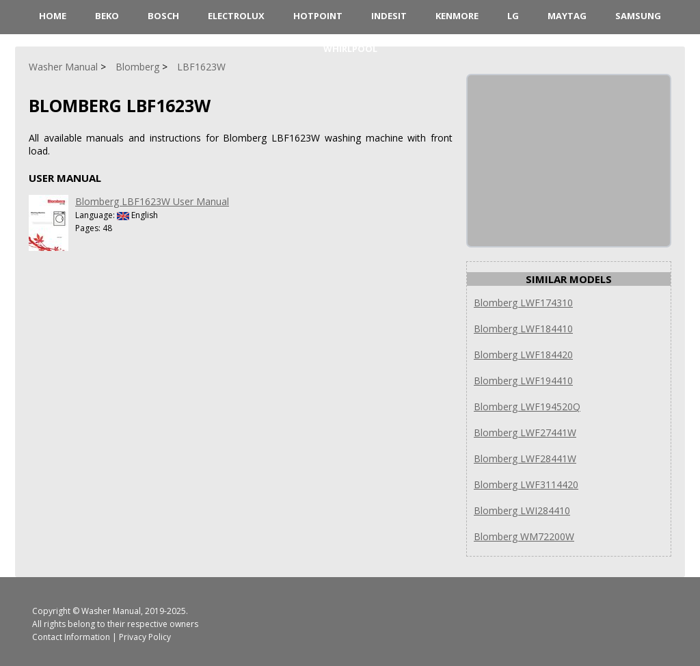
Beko (107, 16)
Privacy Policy (145, 637)
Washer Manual (111, 611)
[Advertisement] (570, 160)
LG (513, 16)
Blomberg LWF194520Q (527, 406)
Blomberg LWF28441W (525, 458)
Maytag (567, 16)
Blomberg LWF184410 (523, 328)
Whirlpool (350, 48)
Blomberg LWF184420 (523, 354)
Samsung (638, 16)
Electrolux (236, 16)
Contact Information (71, 637)
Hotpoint (317, 16)
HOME (52, 16)
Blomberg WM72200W (524, 536)
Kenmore (457, 16)
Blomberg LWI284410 (522, 510)
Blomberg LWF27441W (525, 432)
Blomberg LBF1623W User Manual (152, 201)
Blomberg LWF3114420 (526, 484)
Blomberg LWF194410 (523, 380)
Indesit (389, 16)
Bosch (163, 16)
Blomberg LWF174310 (523, 302)
